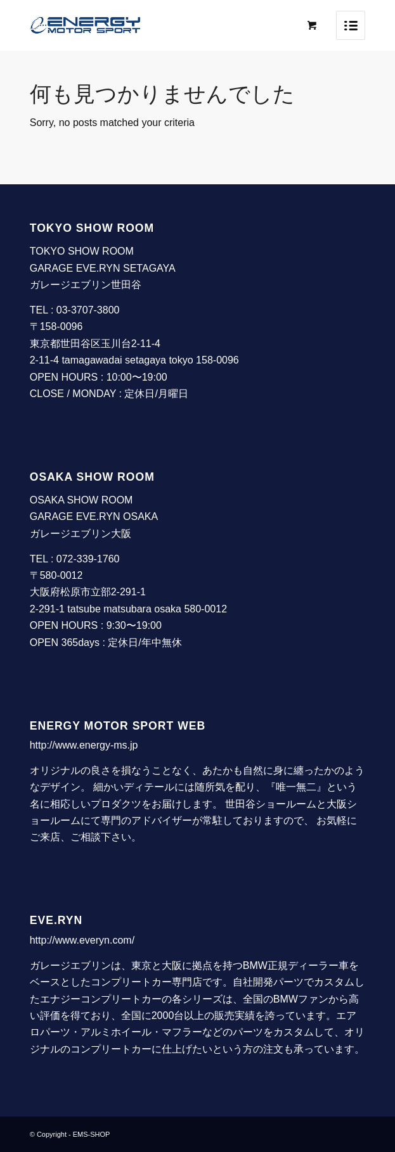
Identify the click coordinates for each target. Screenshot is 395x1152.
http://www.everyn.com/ (82, 940)
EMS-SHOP (91, 1134)
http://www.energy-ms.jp (84, 745)
